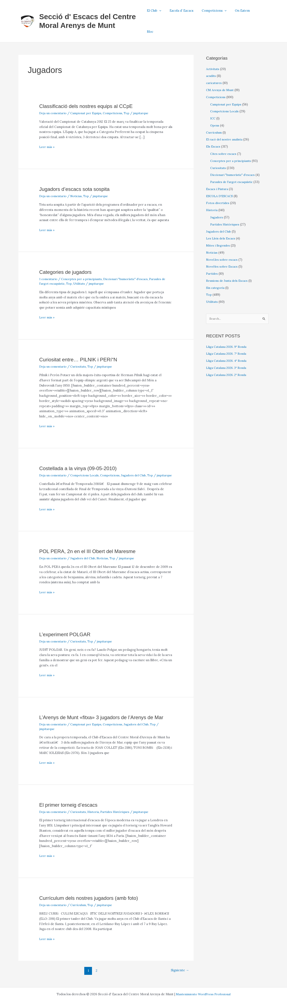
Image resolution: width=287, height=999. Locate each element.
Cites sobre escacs (224, 136)
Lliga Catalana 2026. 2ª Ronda (228, 357)
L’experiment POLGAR (66, 621)
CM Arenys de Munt (221, 72)
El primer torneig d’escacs (70, 791)
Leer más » (47, 129)
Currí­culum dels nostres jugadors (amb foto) (92, 884)
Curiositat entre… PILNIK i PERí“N (81, 341)
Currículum (81, 891)
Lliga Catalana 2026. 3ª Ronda (228, 350)
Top (132, 95)
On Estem (245, 12)
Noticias (79, 178)
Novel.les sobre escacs (223, 241)
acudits (211, 58)
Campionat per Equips (89, 95)
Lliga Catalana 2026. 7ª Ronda (228, 336)
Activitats (213, 51)
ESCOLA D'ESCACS (220, 178)
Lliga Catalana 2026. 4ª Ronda (228, 343)
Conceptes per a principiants (84, 261)
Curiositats (81, 349)
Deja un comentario (54, 95)
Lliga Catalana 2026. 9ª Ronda (228, 329)
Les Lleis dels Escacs (221, 220)
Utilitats (85, 265)
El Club (163, 12)
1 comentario (49, 261)
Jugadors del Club (140, 457)
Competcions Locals (88, 457)
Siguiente (179, 957)
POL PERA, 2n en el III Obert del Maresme (90, 538)
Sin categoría (216, 270)
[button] (168, 12)
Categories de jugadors (67, 254)
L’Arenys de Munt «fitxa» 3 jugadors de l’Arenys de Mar (105, 704)
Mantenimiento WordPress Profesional (203, 981)
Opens (215, 107)
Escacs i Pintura (218, 171)
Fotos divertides (218, 185)
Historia (96, 798)
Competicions (219, 12)
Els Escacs (213, 128)
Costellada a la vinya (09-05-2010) (80, 450)
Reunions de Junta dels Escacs (228, 262)
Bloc (262, 12)
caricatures (214, 65)
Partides (212, 255)
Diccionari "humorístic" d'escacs (131, 261)
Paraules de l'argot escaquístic (233, 164)
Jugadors (216, 199)
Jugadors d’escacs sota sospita (77, 171)
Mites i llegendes (219, 227)
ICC (213, 100)
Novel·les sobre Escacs (223, 248)
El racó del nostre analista (225, 121)
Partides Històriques (118, 798)
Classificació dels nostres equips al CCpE (89, 88)
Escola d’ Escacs (188, 12)
